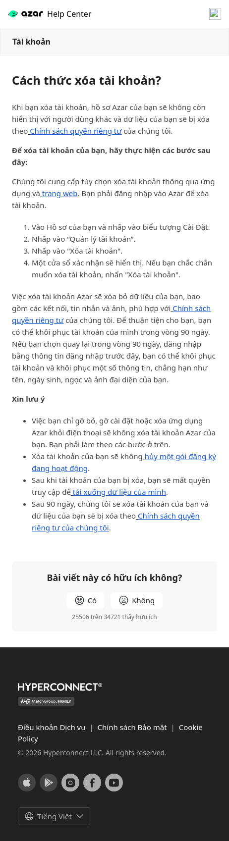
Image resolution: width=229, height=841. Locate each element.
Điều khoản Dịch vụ (52, 727)
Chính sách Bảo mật (133, 727)
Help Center (49, 14)
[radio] (85, 600)
